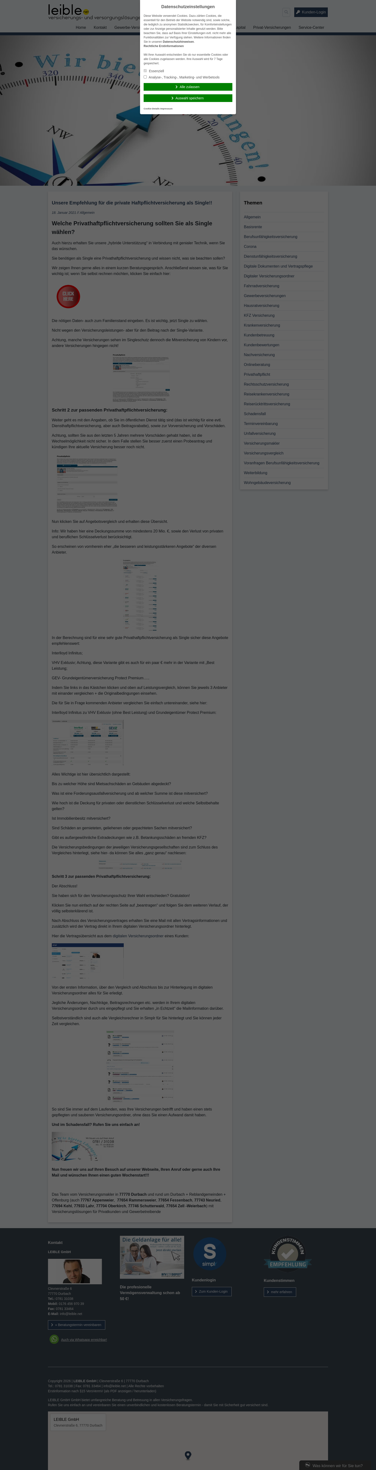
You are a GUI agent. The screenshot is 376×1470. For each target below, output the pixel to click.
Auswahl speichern (190, 98)
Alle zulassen (190, 87)
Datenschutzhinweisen (178, 41)
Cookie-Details (152, 108)
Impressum (166, 108)
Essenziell (154, 71)
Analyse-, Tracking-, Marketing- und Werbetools (182, 77)
